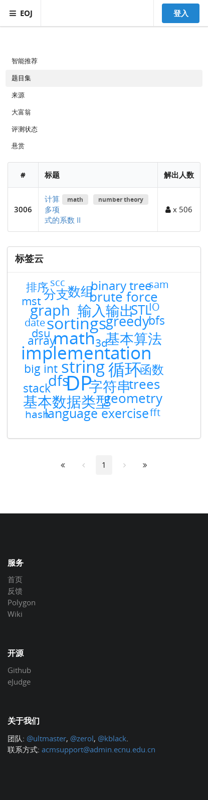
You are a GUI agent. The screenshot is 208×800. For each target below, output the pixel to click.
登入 (180, 13)
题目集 (21, 77)
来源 (18, 94)
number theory (120, 199)
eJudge (19, 681)
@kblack (112, 738)
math (75, 199)
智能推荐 (25, 60)
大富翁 (21, 111)
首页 (15, 579)
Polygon (22, 602)
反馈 (15, 591)
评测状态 (25, 129)
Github (19, 670)
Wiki (15, 613)
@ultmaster (46, 738)
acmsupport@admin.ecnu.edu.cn (98, 749)
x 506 (178, 209)
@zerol (82, 738)
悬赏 (18, 145)
